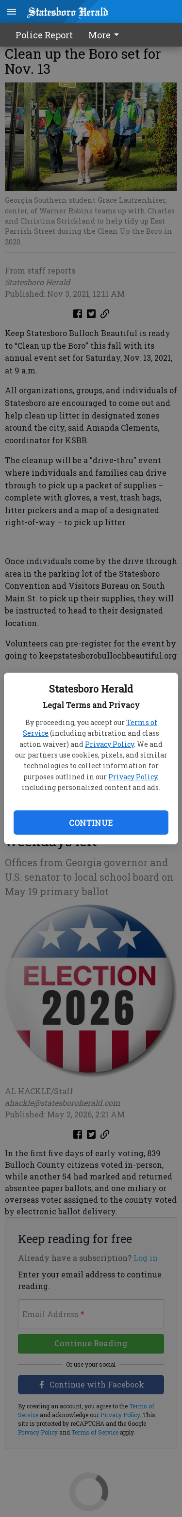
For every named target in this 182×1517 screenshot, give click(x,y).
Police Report (44, 35)
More (105, 35)
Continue (91, 823)
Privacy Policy (109, 744)
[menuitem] (106, 35)
